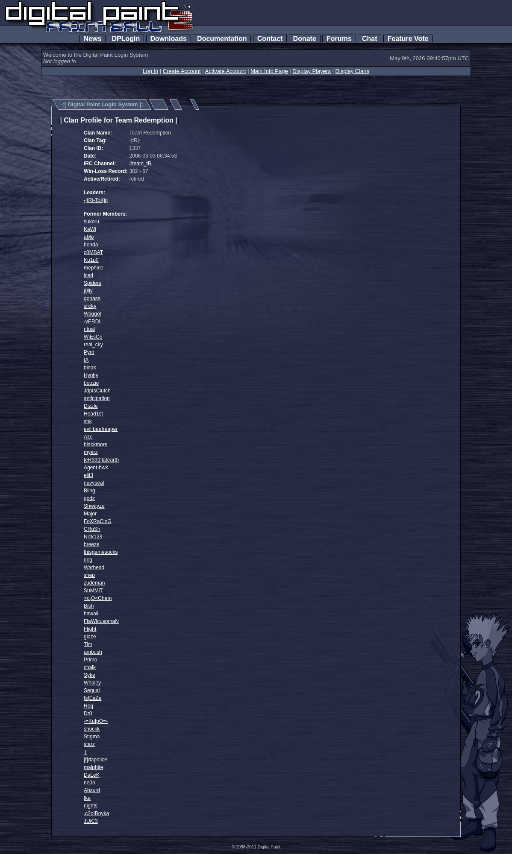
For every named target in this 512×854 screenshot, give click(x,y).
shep (89, 575)
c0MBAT (93, 252)
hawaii (91, 614)
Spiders (92, 283)
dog (88, 560)
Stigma (92, 737)
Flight (90, 629)
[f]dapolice (95, 760)
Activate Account (225, 71)
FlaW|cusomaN (101, 621)
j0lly (88, 291)
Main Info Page (269, 71)
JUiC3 (91, 821)
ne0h (89, 783)
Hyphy (91, 375)
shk (88, 421)
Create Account (182, 71)
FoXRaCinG (98, 521)
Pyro (89, 352)
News (93, 38)
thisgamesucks (101, 552)
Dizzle (91, 406)
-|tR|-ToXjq (96, 200)
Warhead (94, 567)
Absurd (92, 790)
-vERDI (92, 322)
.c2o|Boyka (96, 813)
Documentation (221, 38)
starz (89, 744)
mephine (93, 268)
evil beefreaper (101, 429)
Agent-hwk (96, 468)
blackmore (95, 444)
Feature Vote (408, 38)
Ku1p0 (91, 260)
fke (87, 798)
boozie (91, 383)
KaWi (90, 229)
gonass (92, 298)
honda (91, 245)
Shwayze (94, 506)
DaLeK (92, 775)
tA (86, 360)
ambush (93, 652)
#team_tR (140, 164)
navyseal (94, 483)
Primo (90, 660)
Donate (304, 38)
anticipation (97, 398)
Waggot (92, 314)
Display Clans (352, 71)
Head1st (93, 414)
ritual (89, 329)
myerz (91, 452)
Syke (89, 675)
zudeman (94, 583)
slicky (90, 306)
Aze (88, 437)
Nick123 (93, 537)
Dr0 (88, 714)
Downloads (169, 38)
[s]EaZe (92, 698)
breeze (92, 544)
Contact (269, 38)
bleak (90, 368)
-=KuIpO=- (96, 721)
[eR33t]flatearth (101, 460)
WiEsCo (93, 337)
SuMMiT (93, 591)
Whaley (92, 683)
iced (88, 275)
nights (90, 806)
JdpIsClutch (97, 391)
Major (90, 514)
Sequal (92, 690)
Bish (89, 606)
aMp (89, 237)
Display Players (311, 71)
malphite (93, 767)
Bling (89, 491)
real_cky (93, 345)
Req (88, 706)
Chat (369, 38)
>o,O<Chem (98, 598)
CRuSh (92, 529)
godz (89, 498)
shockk (92, 729)
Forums (339, 38)
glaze (90, 637)
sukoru (91, 222)
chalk (90, 667)
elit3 (88, 475)
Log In (150, 71)
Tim (88, 644)
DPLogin (126, 38)
